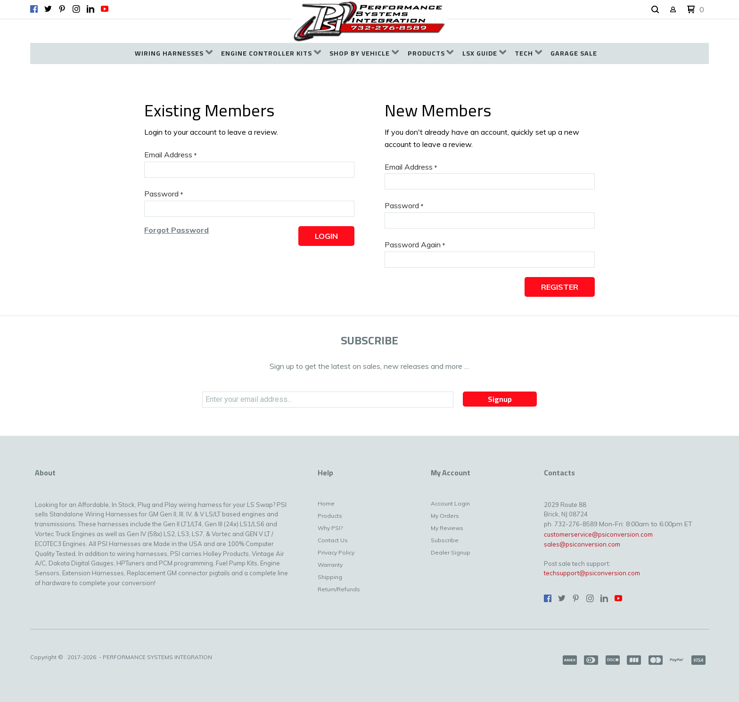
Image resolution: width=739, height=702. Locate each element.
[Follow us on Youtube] (104, 9)
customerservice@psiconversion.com (598, 534)
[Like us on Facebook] (34, 9)
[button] (655, 10)
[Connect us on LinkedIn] (90, 9)
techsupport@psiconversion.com (592, 573)
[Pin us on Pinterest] (62, 9)
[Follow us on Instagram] (76, 9)
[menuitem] (174, 53)
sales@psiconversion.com (582, 544)
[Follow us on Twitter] (48, 9)
